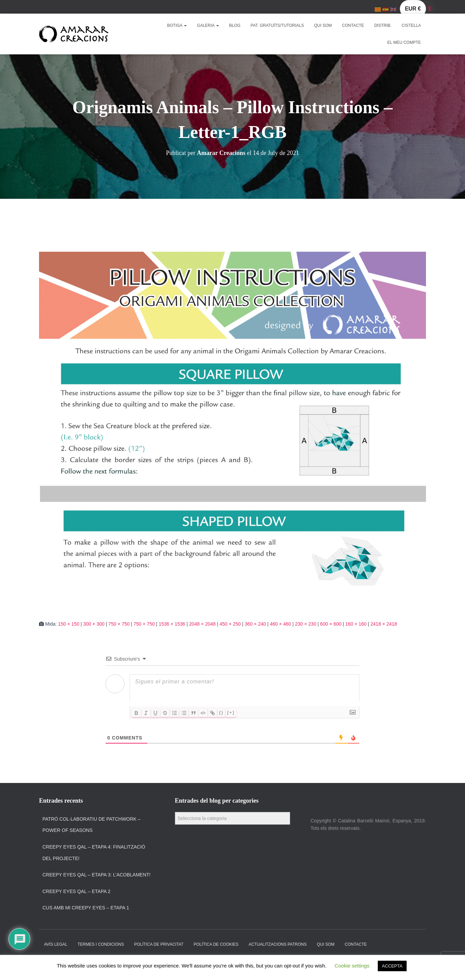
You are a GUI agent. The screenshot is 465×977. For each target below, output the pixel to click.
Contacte (353, 25)
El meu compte (404, 42)
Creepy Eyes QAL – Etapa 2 (76, 891)
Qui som (323, 25)
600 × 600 (330, 624)
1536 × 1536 (172, 624)
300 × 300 (94, 624)
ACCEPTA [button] (392, 966)
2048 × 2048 (202, 624)
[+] (231, 712)
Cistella (411, 25)
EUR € (413, 9)
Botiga (177, 25)
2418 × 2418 (383, 624)
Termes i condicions (100, 944)
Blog (234, 25)
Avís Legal (55, 944)
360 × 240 (255, 624)
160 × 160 (356, 624)
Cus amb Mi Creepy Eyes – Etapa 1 (85, 907)
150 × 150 (68, 624)
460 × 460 (280, 624)
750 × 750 (119, 624)
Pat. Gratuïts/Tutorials (277, 25)
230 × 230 (305, 624)
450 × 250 (230, 624)
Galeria (208, 25)
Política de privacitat (158, 944)
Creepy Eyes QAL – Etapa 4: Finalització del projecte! (93, 852)
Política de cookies (216, 944)
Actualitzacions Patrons (278, 944)
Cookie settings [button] (352, 966)
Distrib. (383, 25)
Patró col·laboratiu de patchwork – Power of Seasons (91, 824)
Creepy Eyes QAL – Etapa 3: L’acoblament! (96, 874)
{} (221, 712)
